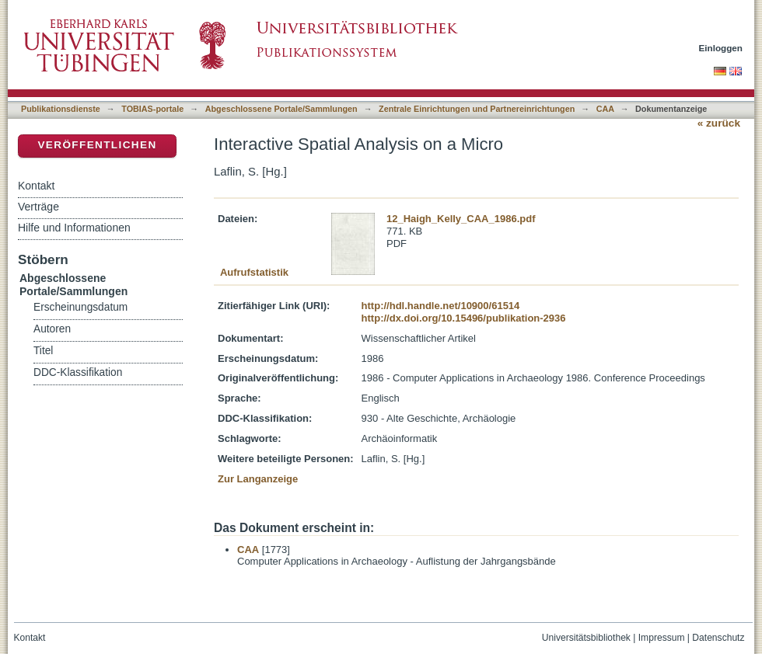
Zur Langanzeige (258, 479)
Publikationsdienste (60, 108)
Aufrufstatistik (254, 272)
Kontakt (36, 185)
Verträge (38, 206)
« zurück (718, 123)
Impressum (661, 637)
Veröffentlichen (96, 145)
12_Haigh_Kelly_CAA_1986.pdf (460, 218)
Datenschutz (718, 637)
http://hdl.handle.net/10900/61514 (441, 305)
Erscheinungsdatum (80, 307)
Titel (43, 351)
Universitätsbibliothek (586, 637)
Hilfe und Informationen (74, 227)
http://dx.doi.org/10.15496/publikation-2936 (464, 318)
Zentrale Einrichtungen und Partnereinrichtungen (477, 108)
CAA (605, 108)
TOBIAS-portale (152, 108)
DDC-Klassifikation (77, 372)
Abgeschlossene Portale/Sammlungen (281, 108)
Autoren (52, 329)
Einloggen (721, 48)
